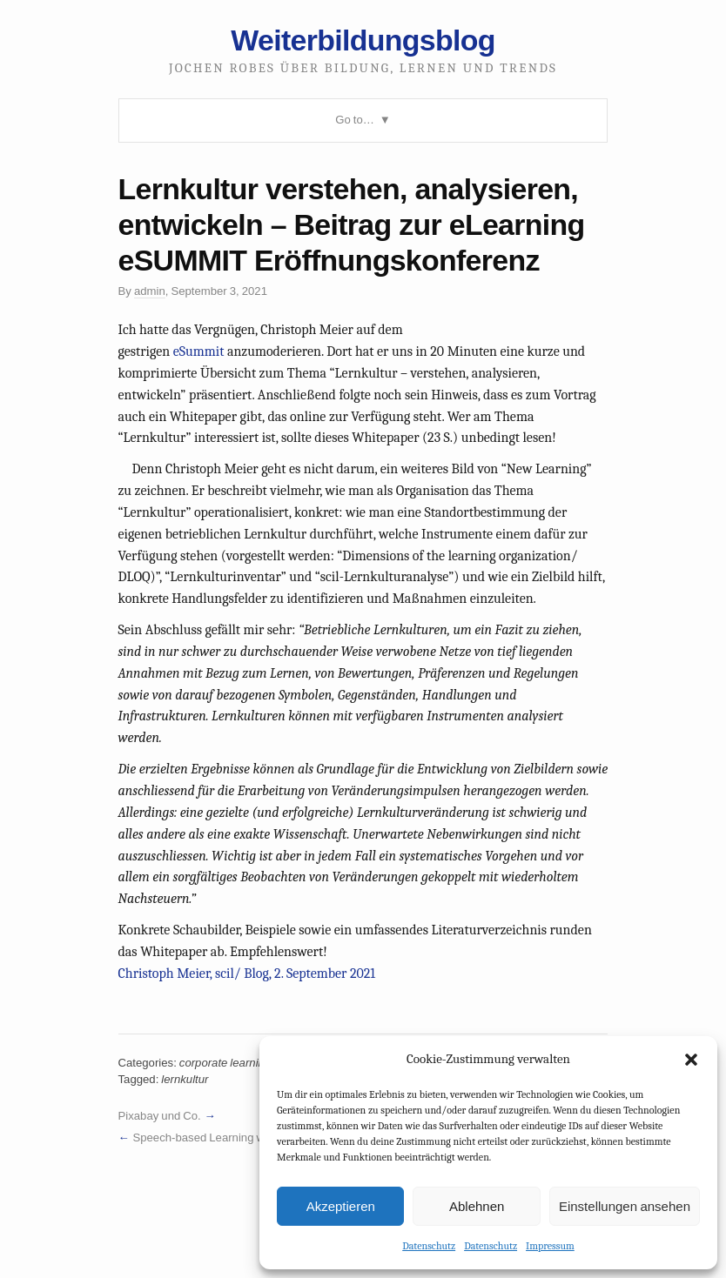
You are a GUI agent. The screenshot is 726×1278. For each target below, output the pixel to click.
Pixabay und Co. (159, 1115)
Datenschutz (428, 1246)
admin (149, 291)
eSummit (199, 351)
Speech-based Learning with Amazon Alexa (241, 1137)
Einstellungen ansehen (624, 1206)
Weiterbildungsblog (362, 40)
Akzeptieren (340, 1206)
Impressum (550, 1246)
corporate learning (225, 1062)
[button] (691, 1059)
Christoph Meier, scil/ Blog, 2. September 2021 (247, 973)
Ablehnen (476, 1206)
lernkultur (184, 1079)
